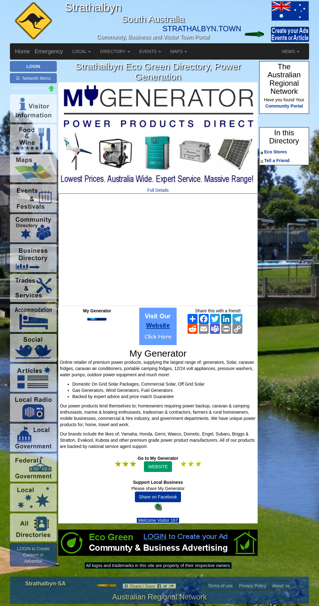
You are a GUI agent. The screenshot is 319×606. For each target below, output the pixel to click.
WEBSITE (158, 466)
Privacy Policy (252, 585)
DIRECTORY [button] (115, 51)
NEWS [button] (290, 51)
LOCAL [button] (81, 51)
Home (22, 51)
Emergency (49, 51)
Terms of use (220, 585)
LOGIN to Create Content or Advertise (33, 555)
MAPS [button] (178, 51)
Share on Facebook (158, 496)
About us (280, 585)
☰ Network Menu (33, 78)
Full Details (158, 190)
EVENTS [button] (150, 51)
